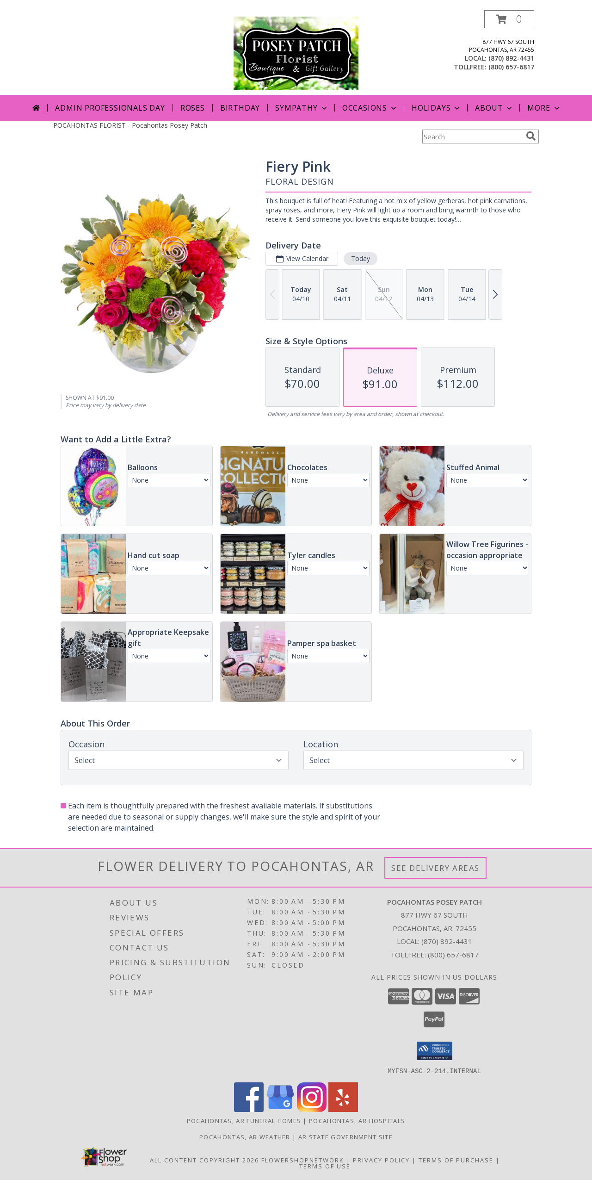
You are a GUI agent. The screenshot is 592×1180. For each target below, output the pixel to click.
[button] (509, 19)
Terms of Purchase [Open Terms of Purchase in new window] (456, 1159)
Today (360, 258)
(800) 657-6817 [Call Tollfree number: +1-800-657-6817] (453, 954)
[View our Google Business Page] (280, 1109)
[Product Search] (472, 136)
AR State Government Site (345, 1136)
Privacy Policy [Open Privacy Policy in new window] (381, 1159)
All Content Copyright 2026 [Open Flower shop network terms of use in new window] (204, 1159)
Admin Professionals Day (110, 108)
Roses (192, 108)
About (494, 108)
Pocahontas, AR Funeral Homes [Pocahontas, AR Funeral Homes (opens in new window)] (244, 1120)
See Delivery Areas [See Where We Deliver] (435, 868)
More (544, 108)
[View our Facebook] (249, 1109)
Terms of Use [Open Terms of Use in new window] (325, 1165)
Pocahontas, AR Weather (244, 1136)
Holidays (437, 108)
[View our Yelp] (343, 1109)
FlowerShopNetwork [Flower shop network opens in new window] (302, 1159)
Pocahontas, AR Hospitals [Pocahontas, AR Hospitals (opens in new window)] (357, 1120)
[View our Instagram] (312, 1109)
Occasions (370, 108)
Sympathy (301, 108)
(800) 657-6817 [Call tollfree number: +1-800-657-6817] (511, 66)
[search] (531, 136)
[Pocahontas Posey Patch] (295, 52)
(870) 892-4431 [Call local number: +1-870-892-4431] (511, 58)
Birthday (240, 108)
